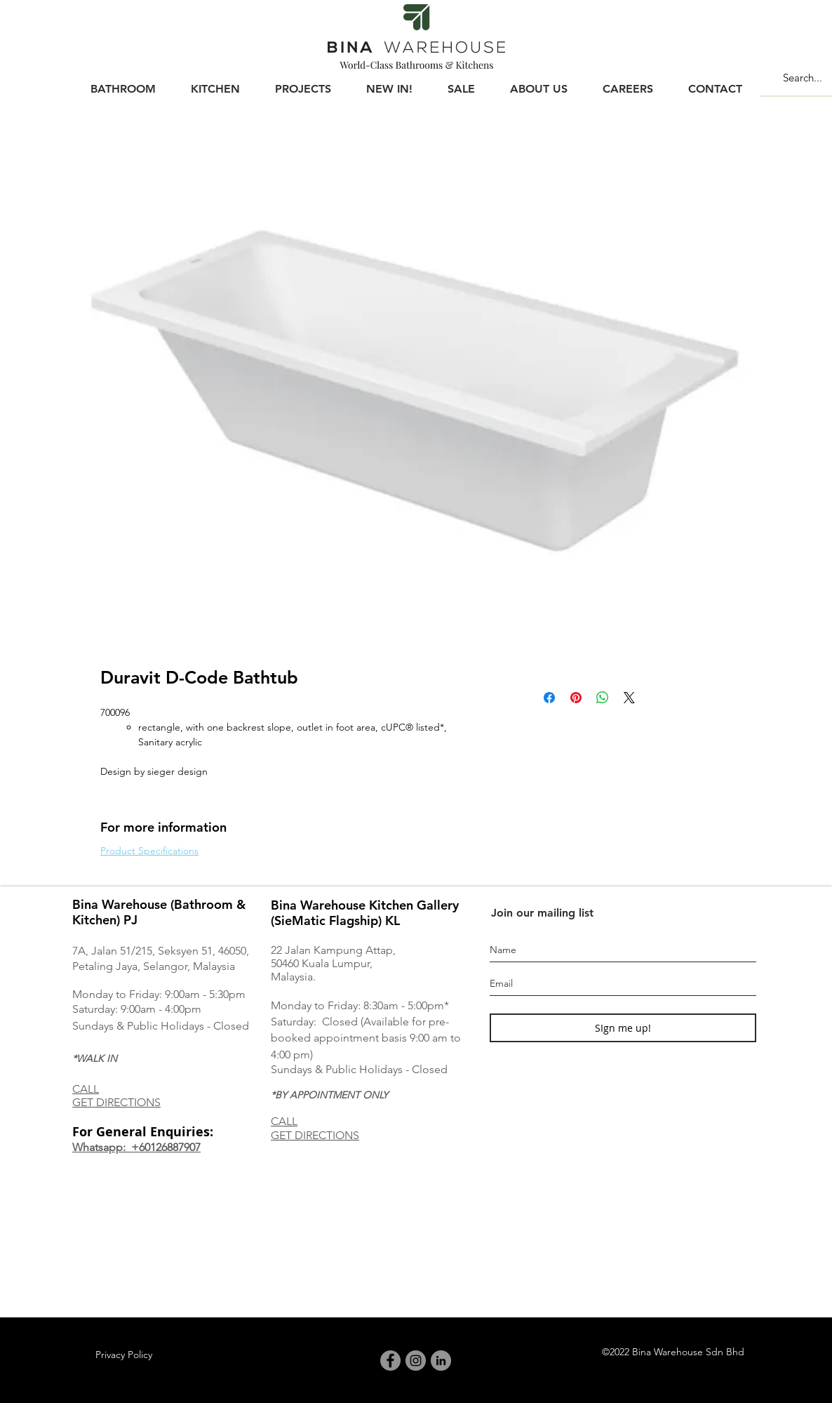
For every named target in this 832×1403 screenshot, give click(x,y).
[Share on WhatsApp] (602, 697)
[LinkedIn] (441, 1360)
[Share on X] (629, 697)
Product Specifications (149, 850)
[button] (122, 83)
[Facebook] (390, 1360)
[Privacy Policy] (123, 1354)
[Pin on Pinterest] (576, 697)
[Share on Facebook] (549, 697)
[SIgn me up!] (623, 1027)
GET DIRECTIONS (116, 1102)
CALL (85, 1089)
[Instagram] (415, 1360)
